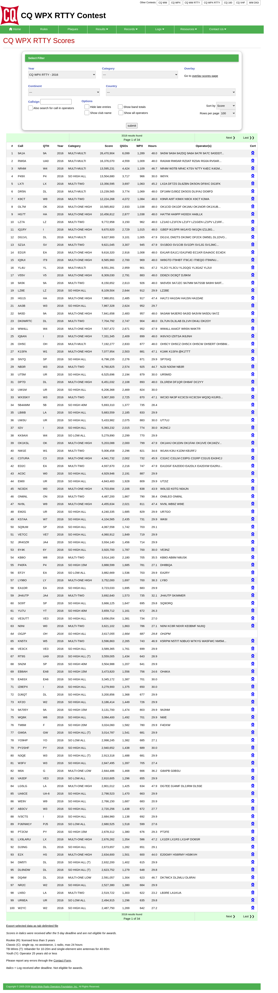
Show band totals (134, 106)
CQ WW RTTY (192, 2)
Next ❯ (231, 137)
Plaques (73, 29)
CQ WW (162, 2)
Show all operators (136, 112)
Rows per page (209, 113)
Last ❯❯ (248, 137)
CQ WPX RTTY (212, 2)
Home (15, 29)
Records (130, 29)
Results (102, 29)
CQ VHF (240, 2)
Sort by (210, 105)
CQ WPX (176, 2)
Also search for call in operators (53, 108)
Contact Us (217, 29)
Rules (43, 29)
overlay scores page (205, 75)
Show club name (101, 112)
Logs (159, 29)
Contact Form (62, 960)
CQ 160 (228, 2)
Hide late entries (100, 106)
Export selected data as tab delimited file (32, 925)
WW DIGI (254, 2)
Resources (189, 29)
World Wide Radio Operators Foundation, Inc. (54, 986)
